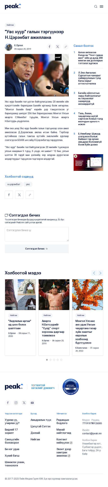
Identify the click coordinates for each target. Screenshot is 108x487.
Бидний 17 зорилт (11, 431)
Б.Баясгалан (81, 348)
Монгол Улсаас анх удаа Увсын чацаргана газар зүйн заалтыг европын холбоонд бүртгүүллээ (85, 331)
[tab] (47, 360)
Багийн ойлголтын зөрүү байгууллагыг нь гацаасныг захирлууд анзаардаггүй (89, 98)
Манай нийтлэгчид (64, 431)
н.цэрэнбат (13, 184)
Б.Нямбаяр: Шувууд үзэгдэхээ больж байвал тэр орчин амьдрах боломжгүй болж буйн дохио (90, 139)
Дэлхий (35, 432)
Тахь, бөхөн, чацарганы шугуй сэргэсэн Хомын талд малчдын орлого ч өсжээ (90, 119)
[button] (95, 6)
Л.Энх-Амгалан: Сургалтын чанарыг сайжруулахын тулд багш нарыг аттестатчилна (89, 78)
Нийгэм (10, 25)
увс (28, 184)
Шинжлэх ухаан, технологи (15, 464)
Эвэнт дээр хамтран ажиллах (64, 452)
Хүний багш (12, 455)
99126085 (97, 423)
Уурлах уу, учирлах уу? (12, 421)
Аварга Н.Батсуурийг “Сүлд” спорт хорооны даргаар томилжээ (53, 328)
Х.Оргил (18, 45)
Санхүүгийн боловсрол (12, 441)
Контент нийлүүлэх (64, 441)
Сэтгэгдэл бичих (36, 248)
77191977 (87, 423)
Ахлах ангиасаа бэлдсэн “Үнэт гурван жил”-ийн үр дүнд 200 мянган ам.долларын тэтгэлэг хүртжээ (90, 58)
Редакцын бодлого (63, 421)
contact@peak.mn (92, 433)
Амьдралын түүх (41, 419)
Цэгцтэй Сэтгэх (40, 426)
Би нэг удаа (12, 449)
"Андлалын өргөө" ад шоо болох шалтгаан (19, 324)
